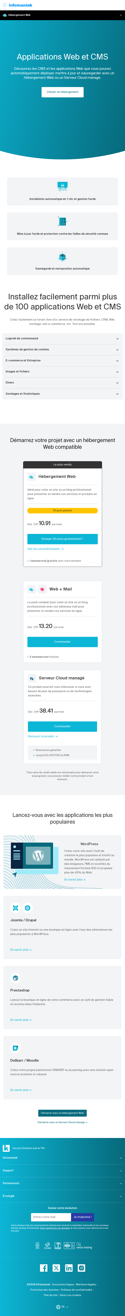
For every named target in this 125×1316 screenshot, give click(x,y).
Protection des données (45, 1290)
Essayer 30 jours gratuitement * (62, 539)
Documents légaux (63, 1284)
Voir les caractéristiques (43, 549)
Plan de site (50, 1295)
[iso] (69, 1246)
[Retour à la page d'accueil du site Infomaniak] (20, 5)
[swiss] (58, 1246)
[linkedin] (69, 1268)
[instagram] (81, 1268)
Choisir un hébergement (63, 92)
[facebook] (43, 1268)
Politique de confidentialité (76, 1290)
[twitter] (56, 1268)
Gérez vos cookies (70, 1295)
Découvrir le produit (41, 736)
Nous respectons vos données (55, 1228)
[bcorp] (37, 1246)
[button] (62, 338)
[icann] (47, 1246)
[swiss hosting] (84, 1246)
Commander (62, 642)
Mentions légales (86, 1284)
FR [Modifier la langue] (65, 1307)
